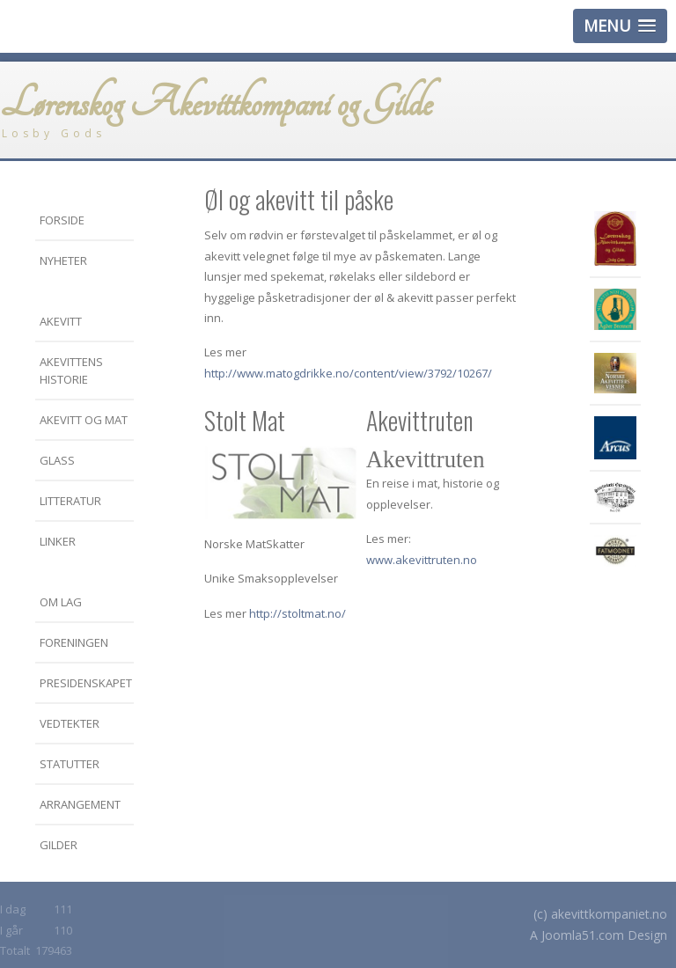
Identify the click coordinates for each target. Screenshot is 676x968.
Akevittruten (420, 420)
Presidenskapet (86, 683)
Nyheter (63, 260)
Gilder (58, 845)
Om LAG (61, 602)
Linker (58, 541)
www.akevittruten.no (421, 560)
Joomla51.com (582, 935)
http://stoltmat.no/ (297, 613)
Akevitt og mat (84, 420)
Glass (57, 460)
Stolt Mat (244, 420)
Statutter (69, 764)
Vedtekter (69, 723)
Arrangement (80, 804)
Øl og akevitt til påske (298, 199)
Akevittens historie (71, 370)
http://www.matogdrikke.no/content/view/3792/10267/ (348, 373)
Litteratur (70, 501)
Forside (62, 220)
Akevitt (61, 321)
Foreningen (74, 642)
